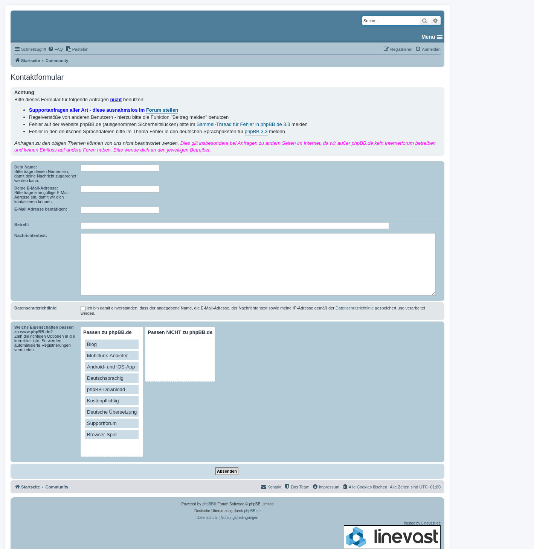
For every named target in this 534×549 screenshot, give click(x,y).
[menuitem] (55, 49)
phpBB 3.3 (256, 131)
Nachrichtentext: (30, 235)
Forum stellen (162, 110)
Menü (428, 37)
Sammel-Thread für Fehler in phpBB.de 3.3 (243, 124)
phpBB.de (252, 511)
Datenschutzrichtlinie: (36, 308)
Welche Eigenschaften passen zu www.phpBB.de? (44, 329)
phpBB (208, 504)
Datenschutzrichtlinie (355, 308)
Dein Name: (25, 167)
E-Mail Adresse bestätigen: (40, 209)
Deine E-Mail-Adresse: (36, 188)
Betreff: (21, 224)
